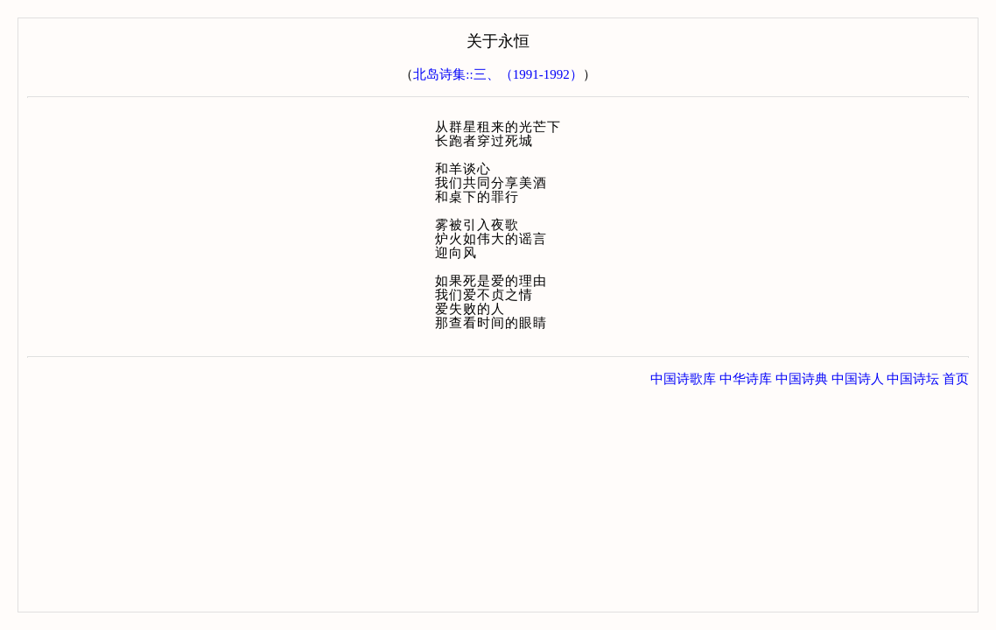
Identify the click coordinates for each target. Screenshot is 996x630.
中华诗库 (745, 379)
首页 (956, 379)
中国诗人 (857, 379)
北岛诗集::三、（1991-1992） (497, 74)
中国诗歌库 (683, 379)
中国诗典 (801, 379)
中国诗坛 (913, 379)
